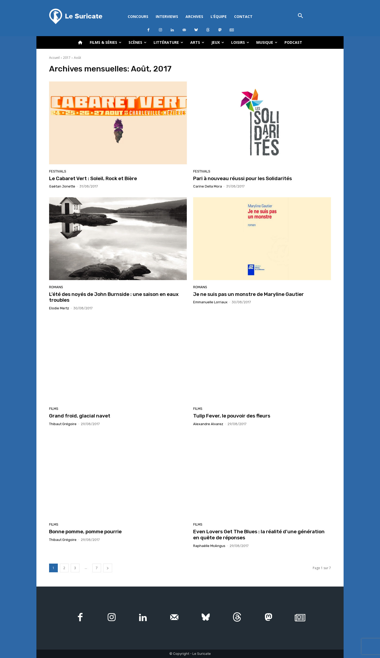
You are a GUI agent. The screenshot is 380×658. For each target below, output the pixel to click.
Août (77, 57)
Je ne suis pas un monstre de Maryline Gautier (248, 294)
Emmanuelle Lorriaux (210, 302)
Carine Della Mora (207, 186)
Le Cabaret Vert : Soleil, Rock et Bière (93, 178)
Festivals (57, 171)
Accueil (54, 57)
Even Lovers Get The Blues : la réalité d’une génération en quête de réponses (259, 535)
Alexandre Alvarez (208, 424)
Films (53, 408)
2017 (66, 57)
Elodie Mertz (59, 308)
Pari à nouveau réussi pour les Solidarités (242, 178)
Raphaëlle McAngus (209, 546)
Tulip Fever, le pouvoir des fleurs (231, 416)
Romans (56, 287)
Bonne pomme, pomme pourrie (85, 532)
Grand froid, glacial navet (79, 416)
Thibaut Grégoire (63, 424)
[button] (300, 16)
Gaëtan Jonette (62, 186)
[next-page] (107, 568)
